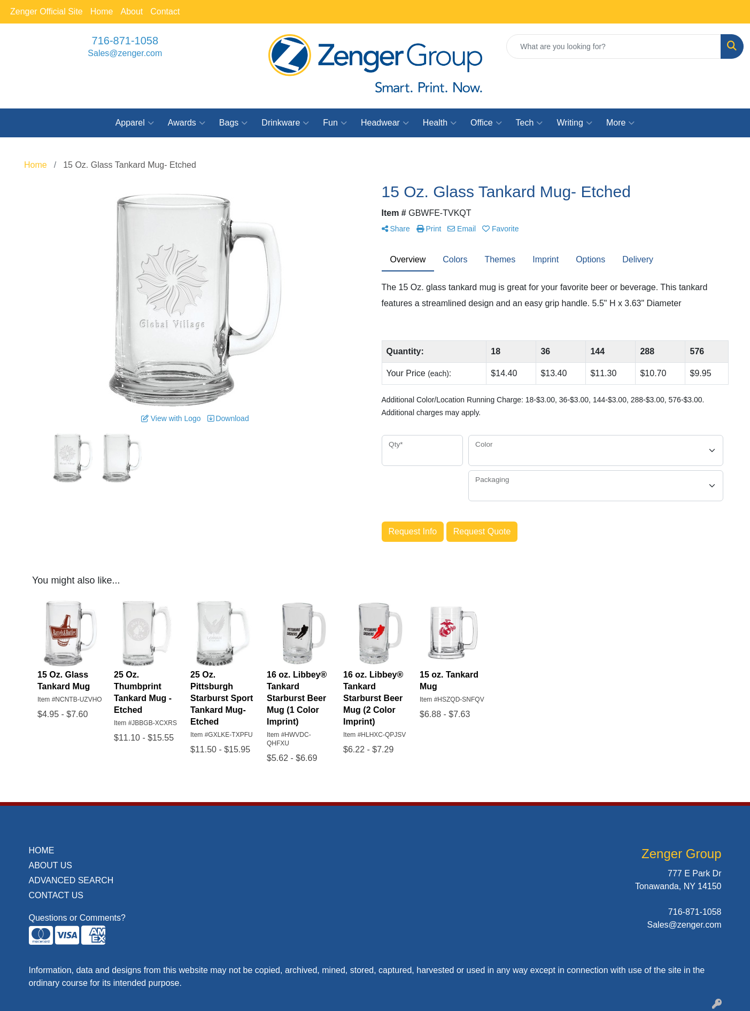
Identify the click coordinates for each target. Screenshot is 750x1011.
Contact (165, 11)
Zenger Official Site (46, 11)
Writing (574, 122)
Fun (335, 122)
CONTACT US (56, 895)
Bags (233, 122)
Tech (529, 122)
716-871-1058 (125, 40)
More (620, 122)
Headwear (385, 122)
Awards (186, 122)
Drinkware (285, 122)
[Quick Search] (613, 46)
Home (101, 11)
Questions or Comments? (77, 917)
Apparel (134, 122)
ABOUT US (51, 865)
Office (486, 122)
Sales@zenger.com (125, 53)
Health (440, 122)
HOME (42, 850)
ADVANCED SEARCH (71, 880)
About (131, 11)
